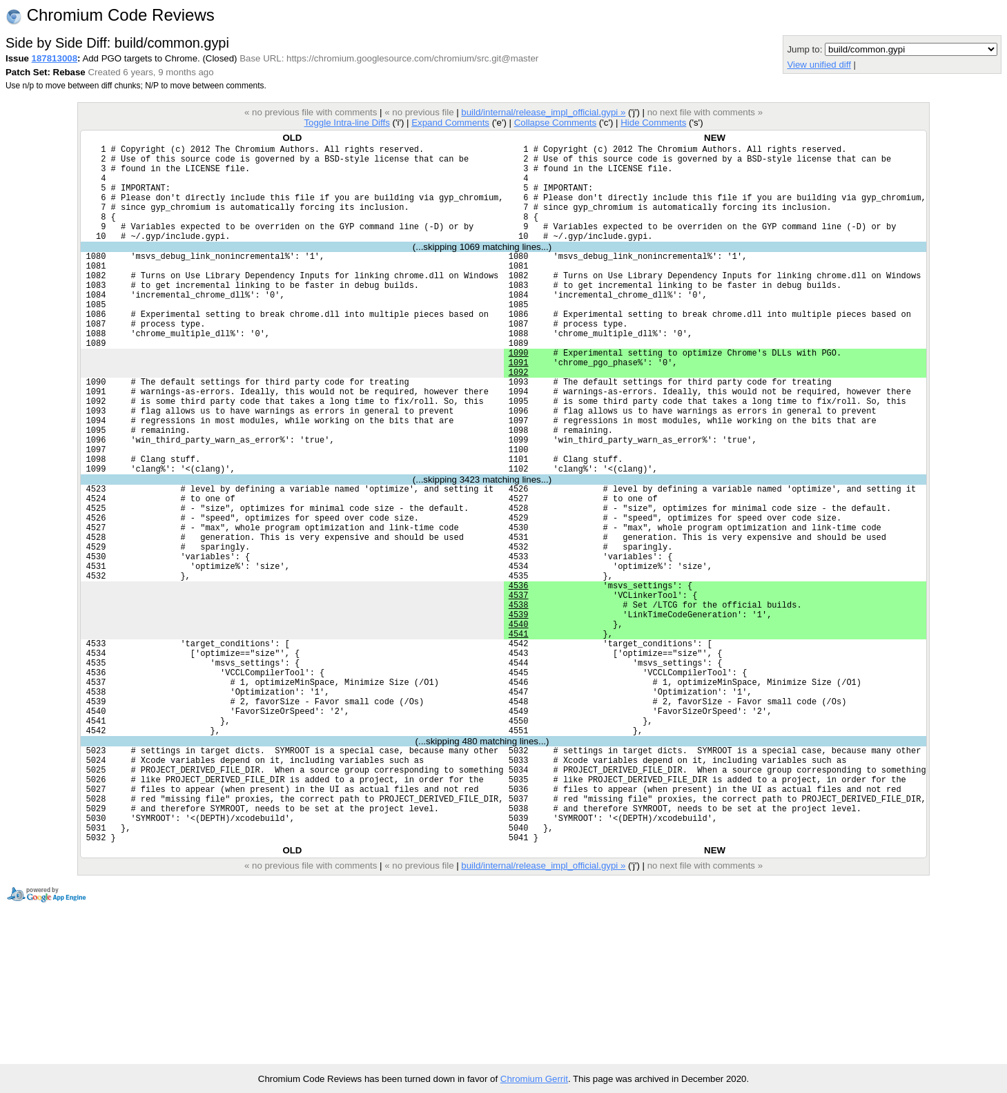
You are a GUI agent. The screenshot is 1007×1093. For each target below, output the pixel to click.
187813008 (54, 58)
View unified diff (818, 64)
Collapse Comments (555, 122)
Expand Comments (450, 122)
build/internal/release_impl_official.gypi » (543, 112)
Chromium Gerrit (534, 1079)
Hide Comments (653, 122)
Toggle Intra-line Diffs (346, 122)
